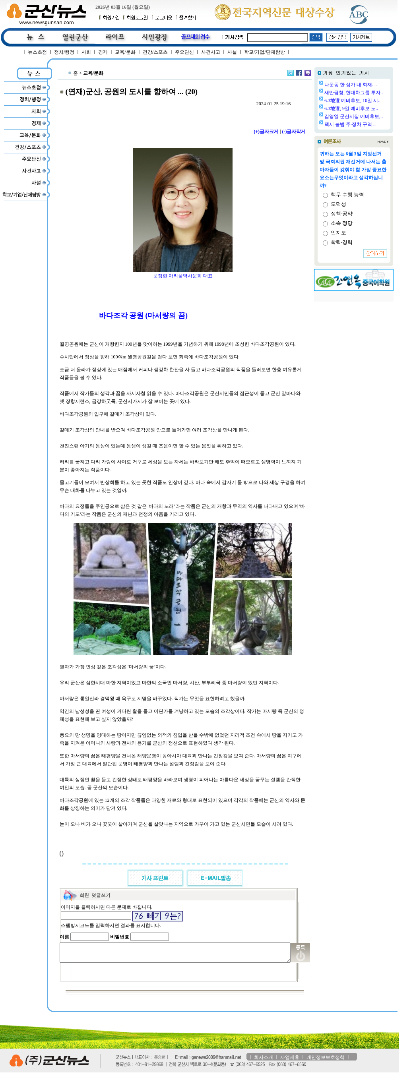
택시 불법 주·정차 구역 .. (370, 124)
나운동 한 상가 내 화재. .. (371, 84)
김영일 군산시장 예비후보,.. (374, 116)
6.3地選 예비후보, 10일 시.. (373, 100)
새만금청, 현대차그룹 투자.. (374, 92)
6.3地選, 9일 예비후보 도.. (371, 108)
